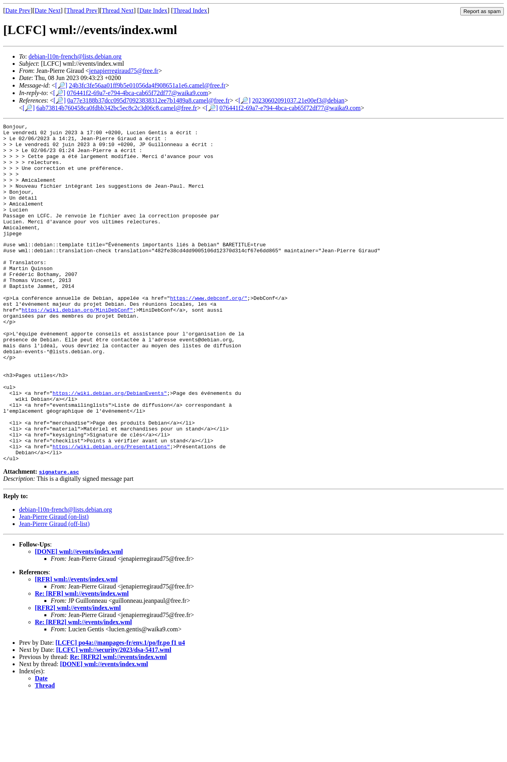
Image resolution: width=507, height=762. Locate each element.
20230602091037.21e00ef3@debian (298, 100)
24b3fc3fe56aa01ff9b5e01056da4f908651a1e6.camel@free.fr (147, 85)
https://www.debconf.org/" (208, 332)
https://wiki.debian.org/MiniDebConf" (77, 346)
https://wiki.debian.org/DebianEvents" (110, 446)
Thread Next (117, 10)
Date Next (48, 10)
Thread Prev (81, 10)
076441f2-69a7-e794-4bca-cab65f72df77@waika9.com (137, 93)
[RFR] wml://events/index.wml (76, 645)
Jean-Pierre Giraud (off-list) (54, 590)
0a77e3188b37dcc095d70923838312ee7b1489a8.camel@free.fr (148, 100)
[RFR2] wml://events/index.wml (78, 674)
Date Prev (17, 10)
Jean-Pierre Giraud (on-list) (54, 583)
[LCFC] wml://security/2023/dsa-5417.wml (114, 716)
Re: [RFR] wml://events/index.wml (82, 660)
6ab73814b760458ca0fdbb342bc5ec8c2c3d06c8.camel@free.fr (116, 108)
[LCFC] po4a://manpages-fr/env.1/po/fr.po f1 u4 (120, 709)
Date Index (153, 10)
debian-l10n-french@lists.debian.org (75, 56)
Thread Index (190, 10)
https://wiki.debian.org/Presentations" (111, 510)
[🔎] (61, 85)
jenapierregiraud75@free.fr (123, 70)
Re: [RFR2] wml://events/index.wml (83, 688)
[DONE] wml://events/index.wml (79, 618)
